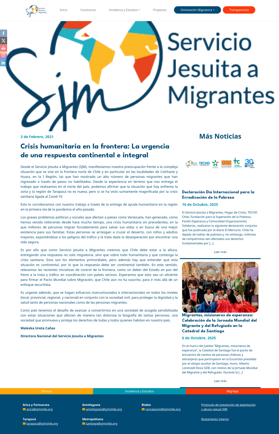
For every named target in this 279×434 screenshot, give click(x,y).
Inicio (63, 10)
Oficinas (46, 391)
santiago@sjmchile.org (101, 424)
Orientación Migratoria (196, 10)
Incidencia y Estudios (123, 10)
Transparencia (239, 10)
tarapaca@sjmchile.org (42, 424)
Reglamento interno (215, 419)
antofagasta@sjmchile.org (104, 409)
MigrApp (232, 391)
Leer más (220, 252)
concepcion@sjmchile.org (162, 409)
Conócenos (88, 10)
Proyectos (159, 10)
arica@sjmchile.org (39, 409)
